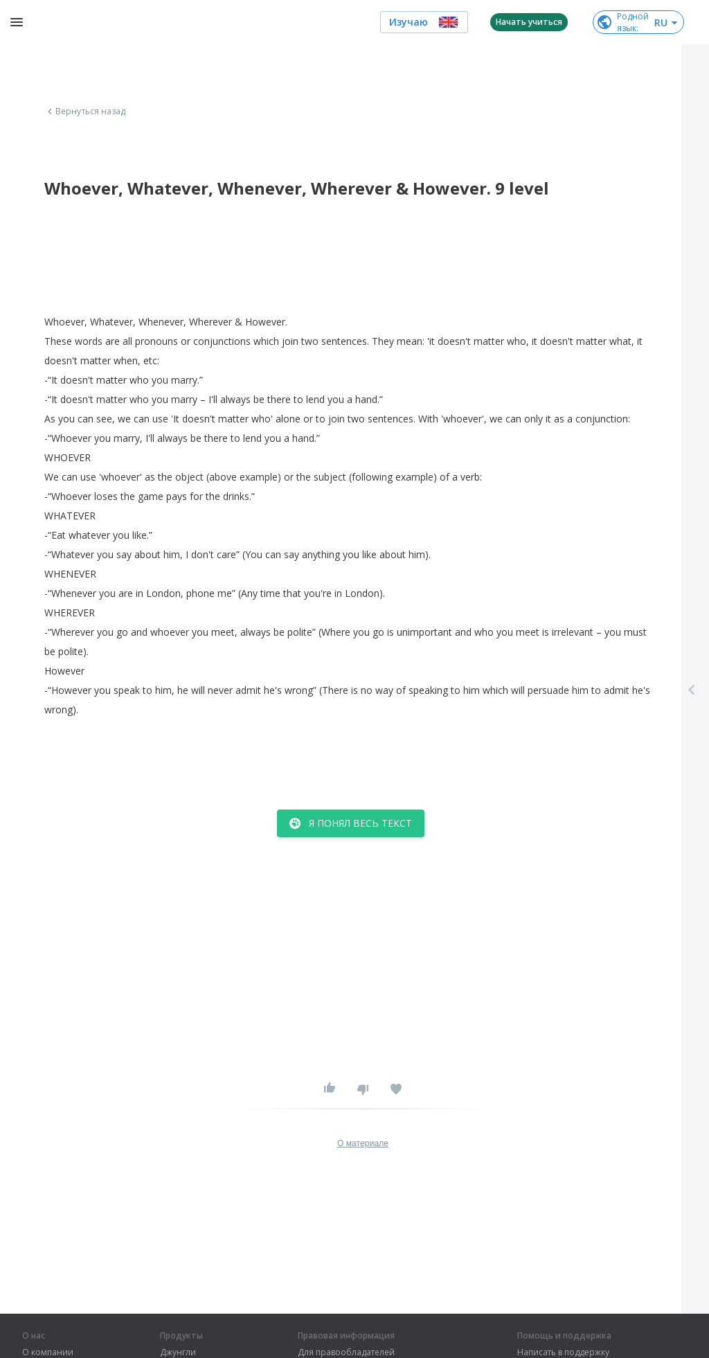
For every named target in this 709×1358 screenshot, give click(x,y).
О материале (362, 1143)
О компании (47, 1352)
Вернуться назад (85, 111)
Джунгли (178, 1352)
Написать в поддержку (563, 1352)
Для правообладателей (346, 1352)
